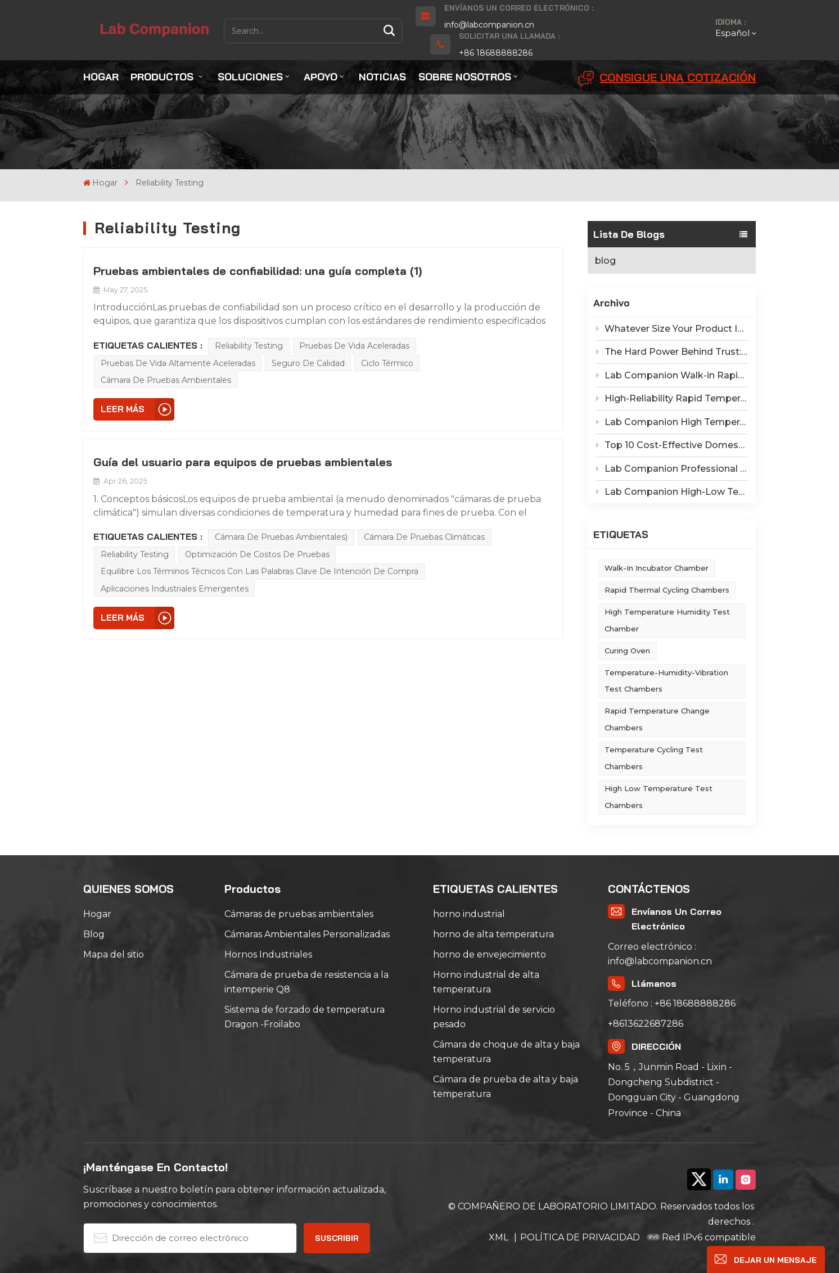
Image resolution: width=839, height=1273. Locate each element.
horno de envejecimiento (489, 954)
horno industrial (469, 914)
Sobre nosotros (464, 76)
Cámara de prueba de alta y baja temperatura (505, 1086)
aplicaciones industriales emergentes (175, 589)
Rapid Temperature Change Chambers (657, 719)
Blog (94, 934)
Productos (163, 76)
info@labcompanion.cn (489, 25)
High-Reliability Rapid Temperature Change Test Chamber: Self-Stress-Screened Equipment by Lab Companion (671, 398)
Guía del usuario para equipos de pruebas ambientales (242, 462)
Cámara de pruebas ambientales (166, 380)
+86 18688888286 (496, 53)
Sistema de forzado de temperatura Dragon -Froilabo (304, 1017)
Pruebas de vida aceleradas (354, 346)
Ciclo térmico (387, 363)
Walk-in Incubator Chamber (657, 567)
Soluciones (250, 76)
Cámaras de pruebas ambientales (298, 914)
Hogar (101, 76)
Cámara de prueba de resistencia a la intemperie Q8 (306, 982)
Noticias (382, 76)
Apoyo (320, 76)
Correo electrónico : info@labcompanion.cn (660, 954)
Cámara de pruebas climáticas (424, 537)
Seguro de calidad (308, 363)
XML (500, 1237)
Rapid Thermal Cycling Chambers (667, 589)
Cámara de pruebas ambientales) (281, 537)
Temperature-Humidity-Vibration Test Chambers (666, 681)
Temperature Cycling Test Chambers (654, 758)
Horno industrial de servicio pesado (494, 1017)
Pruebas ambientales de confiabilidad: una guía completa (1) (257, 271)
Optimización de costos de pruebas (257, 554)
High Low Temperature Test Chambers (658, 797)
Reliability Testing (249, 346)
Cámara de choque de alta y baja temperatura (506, 1051)
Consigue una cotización (667, 78)
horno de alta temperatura (493, 934)
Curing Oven (627, 650)
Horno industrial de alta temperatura (486, 982)
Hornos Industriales (268, 954)
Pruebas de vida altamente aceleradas (178, 363)
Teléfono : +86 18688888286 (672, 1003)
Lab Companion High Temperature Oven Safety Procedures (671, 422)
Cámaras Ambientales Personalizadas (307, 934)
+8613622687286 (645, 1023)
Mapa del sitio (113, 954)
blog (605, 260)
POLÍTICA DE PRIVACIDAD (580, 1237)
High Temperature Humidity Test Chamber (667, 620)
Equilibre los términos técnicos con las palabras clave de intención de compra (259, 571)
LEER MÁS (123, 409)
